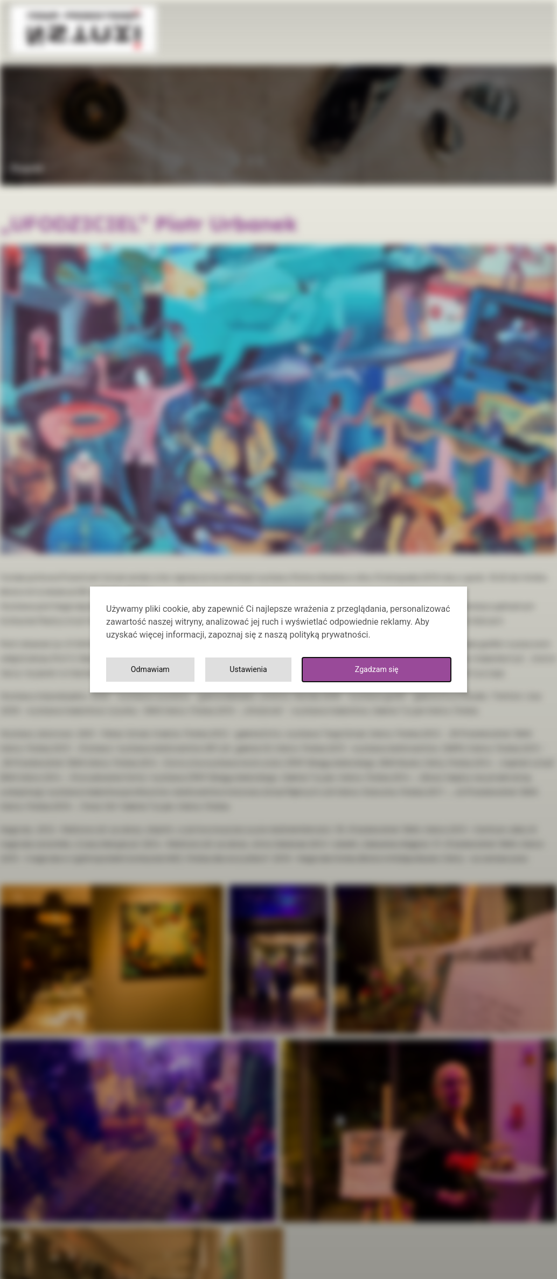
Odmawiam (406, 669)
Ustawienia (306, 669)
